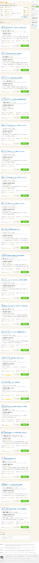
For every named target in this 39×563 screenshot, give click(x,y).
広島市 (10, 548)
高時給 (20, 552)
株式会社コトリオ (6, 510)
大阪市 (26, 547)
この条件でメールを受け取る (25, 17)
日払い (12, 552)
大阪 (23, 544)
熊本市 (18, 548)
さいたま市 (17, 547)
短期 (5, 552)
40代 (17, 552)
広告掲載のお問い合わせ (35, 556)
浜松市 (24, 547)
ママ (24, 552)
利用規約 (10, 556)
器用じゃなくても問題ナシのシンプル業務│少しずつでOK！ (13, 151)
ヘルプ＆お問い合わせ (28, 556)
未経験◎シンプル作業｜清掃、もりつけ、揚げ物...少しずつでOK (13, 125)
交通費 (23, 552)
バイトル (6, 558)
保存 (37, 6)
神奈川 (7, 544)
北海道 (33, 544)
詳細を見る (25, 45)
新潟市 (8, 548)
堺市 (28, 547)
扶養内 (26, 552)
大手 (28, 552)
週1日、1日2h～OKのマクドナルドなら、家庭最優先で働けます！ (14, 331)
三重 (20, 544)
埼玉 (10, 544)
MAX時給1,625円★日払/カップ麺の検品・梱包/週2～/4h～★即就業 (14, 406)
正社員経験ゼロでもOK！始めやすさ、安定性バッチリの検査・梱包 (14, 305)
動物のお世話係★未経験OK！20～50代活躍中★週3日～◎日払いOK (14, 432)
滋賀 (27, 544)
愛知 (17, 544)
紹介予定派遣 (30, 552)
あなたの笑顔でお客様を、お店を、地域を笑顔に (10, 382)
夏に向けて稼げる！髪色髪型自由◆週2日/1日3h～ (10, 229)
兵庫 (24, 544)
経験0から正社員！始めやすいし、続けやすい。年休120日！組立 (13, 27)
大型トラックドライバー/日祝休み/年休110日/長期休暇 (11, 77)
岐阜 (18, 544)
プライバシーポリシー (14, 556)
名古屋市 (20, 547)
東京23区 (6, 547)
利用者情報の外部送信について (22, 556)
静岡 (21, 544)
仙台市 (6, 548)
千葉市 (15, 547)
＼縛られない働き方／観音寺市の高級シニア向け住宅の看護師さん (14, 508)
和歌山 (31, 544)
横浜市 (8, 547)
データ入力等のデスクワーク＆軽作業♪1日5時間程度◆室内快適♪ (13, 99)
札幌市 (34, 547)
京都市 (32, 547)
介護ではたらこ (28, 558)
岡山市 (12, 548)
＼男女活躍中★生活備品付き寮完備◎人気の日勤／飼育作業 (12, 255)
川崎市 (10, 547)
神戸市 (30, 547)
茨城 (12, 544)
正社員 (15, 552)
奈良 (29, 544)
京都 (26, 544)
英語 (13, 552)
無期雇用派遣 (34, 552)
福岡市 (14, 548)
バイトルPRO (19, 558)
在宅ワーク (9, 552)
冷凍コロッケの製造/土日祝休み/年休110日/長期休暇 (11, 53)
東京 (5, 544)
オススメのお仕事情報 (34, 25)
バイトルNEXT (15, 558)
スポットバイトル (10, 558)
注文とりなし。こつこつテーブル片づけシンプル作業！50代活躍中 (14, 279)
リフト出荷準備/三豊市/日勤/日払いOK (8, 458)
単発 (7, 552)
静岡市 (22, 547)
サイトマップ (6, 556)
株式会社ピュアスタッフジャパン (8, 100)
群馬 (15, 544)
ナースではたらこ (24, 558)
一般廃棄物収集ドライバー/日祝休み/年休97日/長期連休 (11, 484)
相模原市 (13, 547)
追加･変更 (6, 7)
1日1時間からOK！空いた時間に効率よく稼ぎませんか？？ (12, 357)
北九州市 (16, 548)
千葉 (9, 544)
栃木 (13, 544)
